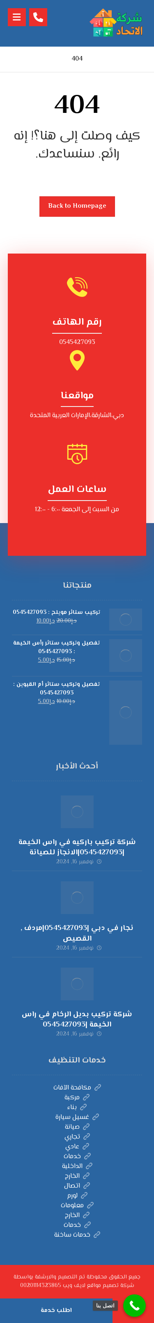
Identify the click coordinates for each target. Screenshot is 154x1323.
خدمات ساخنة (77, 1235)
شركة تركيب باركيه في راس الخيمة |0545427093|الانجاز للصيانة (77, 847)
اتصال (77, 1186)
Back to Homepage (77, 206)
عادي (77, 1147)
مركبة (77, 1098)
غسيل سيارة (77, 1117)
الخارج (77, 1176)
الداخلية (77, 1166)
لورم (77, 1196)
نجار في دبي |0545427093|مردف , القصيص (77, 933)
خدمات (77, 1157)
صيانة (77, 1127)
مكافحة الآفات (77, 1088)
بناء (77, 1108)
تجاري (77, 1137)
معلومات (77, 1206)
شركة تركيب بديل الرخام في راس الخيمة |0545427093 (77, 1020)
